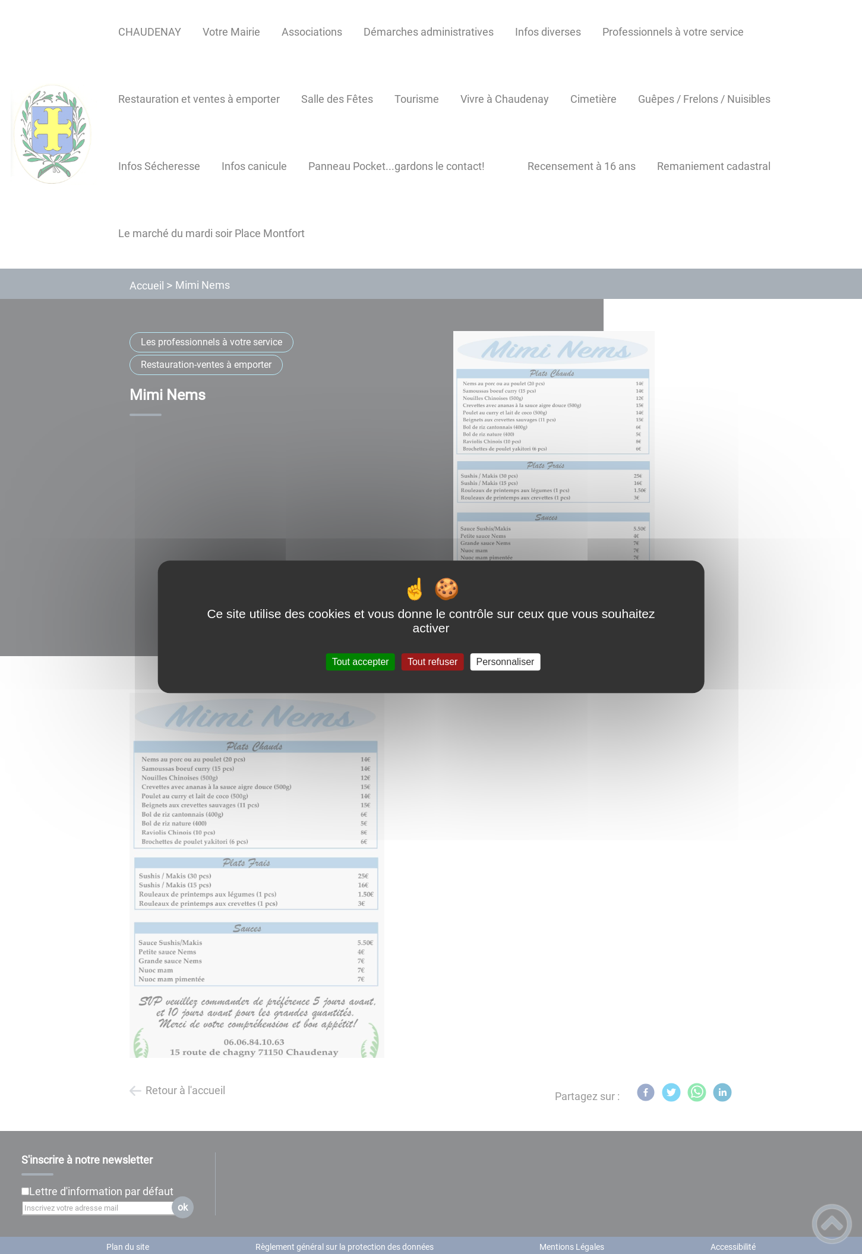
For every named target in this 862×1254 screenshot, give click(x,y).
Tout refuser (432, 662)
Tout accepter (360, 662)
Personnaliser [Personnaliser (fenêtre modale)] (505, 662)
